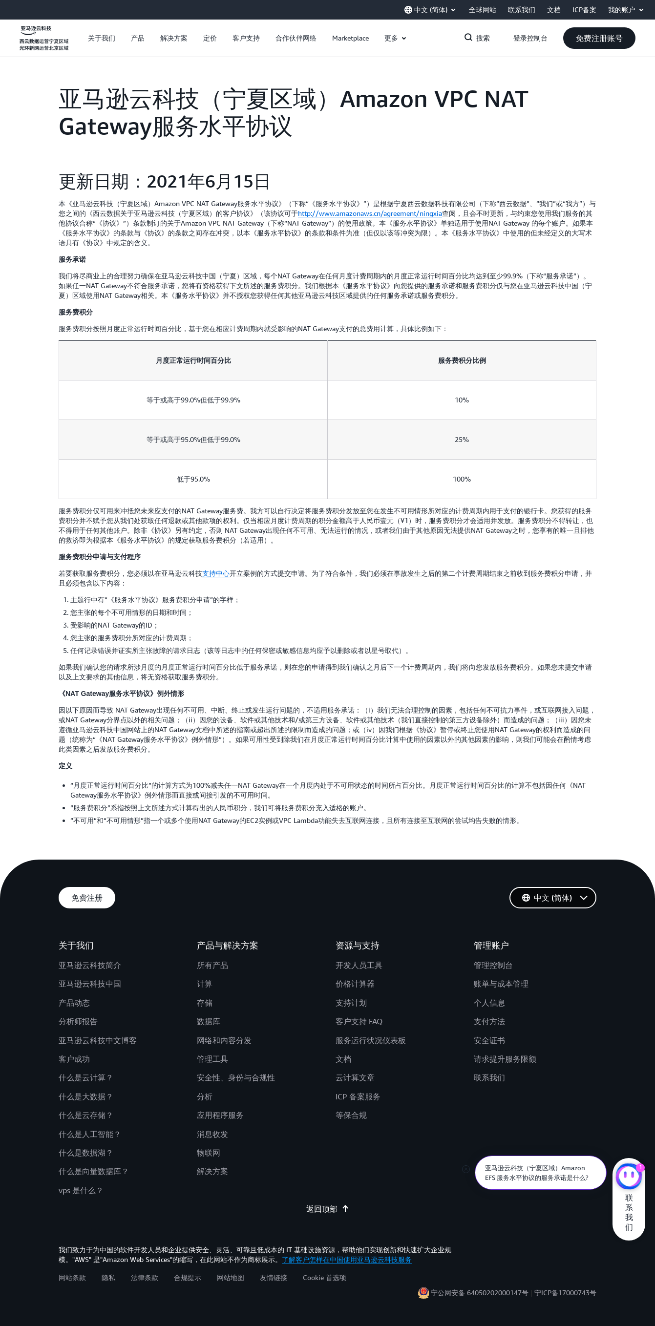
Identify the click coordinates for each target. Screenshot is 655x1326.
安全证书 (489, 1040)
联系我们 (489, 1077)
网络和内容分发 (224, 1040)
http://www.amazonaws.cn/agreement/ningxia (370, 213)
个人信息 (489, 1003)
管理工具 (212, 1059)
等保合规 (351, 1115)
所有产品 (212, 965)
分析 (204, 1096)
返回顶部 (327, 1209)
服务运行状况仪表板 (371, 1040)
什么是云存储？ (86, 1115)
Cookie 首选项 (324, 1277)
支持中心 (216, 573)
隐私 (108, 1277)
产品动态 (74, 1003)
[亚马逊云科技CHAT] (629, 1177)
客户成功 (74, 1059)
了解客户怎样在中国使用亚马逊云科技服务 (347, 1259)
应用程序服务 (220, 1115)
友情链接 (273, 1277)
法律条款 (144, 1277)
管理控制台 (493, 965)
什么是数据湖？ (86, 1153)
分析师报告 (78, 1021)
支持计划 (351, 1003)
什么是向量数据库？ (94, 1171)
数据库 (208, 1021)
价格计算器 (355, 984)
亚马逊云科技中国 (90, 984)
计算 (204, 984)
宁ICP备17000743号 (565, 1292)
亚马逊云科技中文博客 (98, 1040)
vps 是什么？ (81, 1190)
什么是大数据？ (86, 1096)
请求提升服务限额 (505, 1059)
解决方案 (212, 1171)
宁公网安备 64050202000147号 (479, 1292)
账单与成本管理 (501, 984)
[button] (101, 38)
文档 (343, 1059)
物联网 (208, 1153)
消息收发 (212, 1134)
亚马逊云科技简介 (90, 965)
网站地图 (230, 1277)
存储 (204, 1003)
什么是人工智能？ (90, 1134)
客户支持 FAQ (359, 1021)
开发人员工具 (359, 965)
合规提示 (187, 1277)
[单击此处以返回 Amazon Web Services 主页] (44, 43)
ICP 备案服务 (358, 1096)
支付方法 (489, 1021)
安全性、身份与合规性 (236, 1077)
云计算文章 (355, 1077)
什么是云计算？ (86, 1077)
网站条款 (72, 1277)
